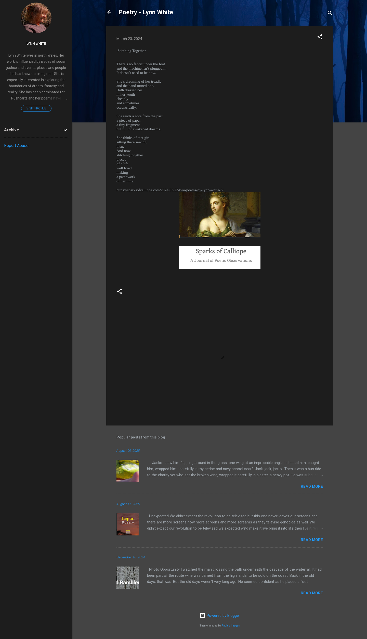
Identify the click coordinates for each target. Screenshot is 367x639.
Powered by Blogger (220, 615)
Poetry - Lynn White (146, 12)
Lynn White (36, 43)
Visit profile (36, 108)
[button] (320, 38)
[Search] (330, 14)
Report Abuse (16, 145)
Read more (312, 486)
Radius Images (231, 625)
